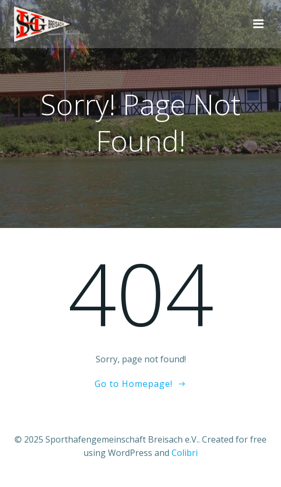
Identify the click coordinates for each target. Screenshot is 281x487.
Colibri (184, 453)
